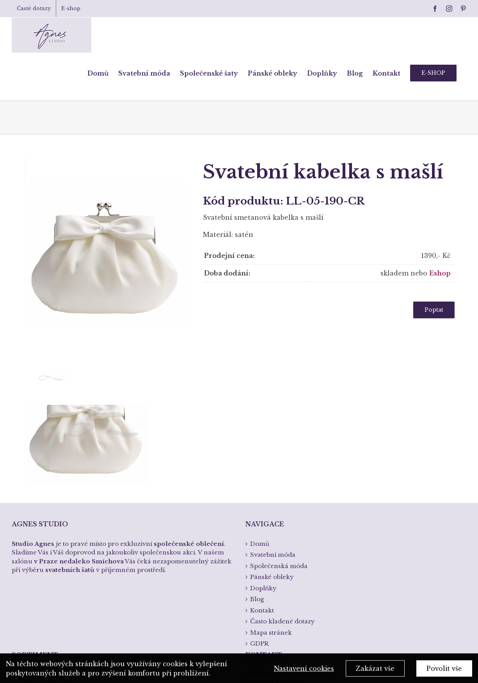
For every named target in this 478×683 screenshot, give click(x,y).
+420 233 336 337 (272, 567)
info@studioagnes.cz (277, 590)
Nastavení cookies (304, 670)
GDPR (259, 527)
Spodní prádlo (38, 591)
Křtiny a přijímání (43, 602)
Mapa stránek (271, 516)
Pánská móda (36, 580)
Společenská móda (45, 569)
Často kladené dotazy (282, 505)
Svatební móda (39, 558)
